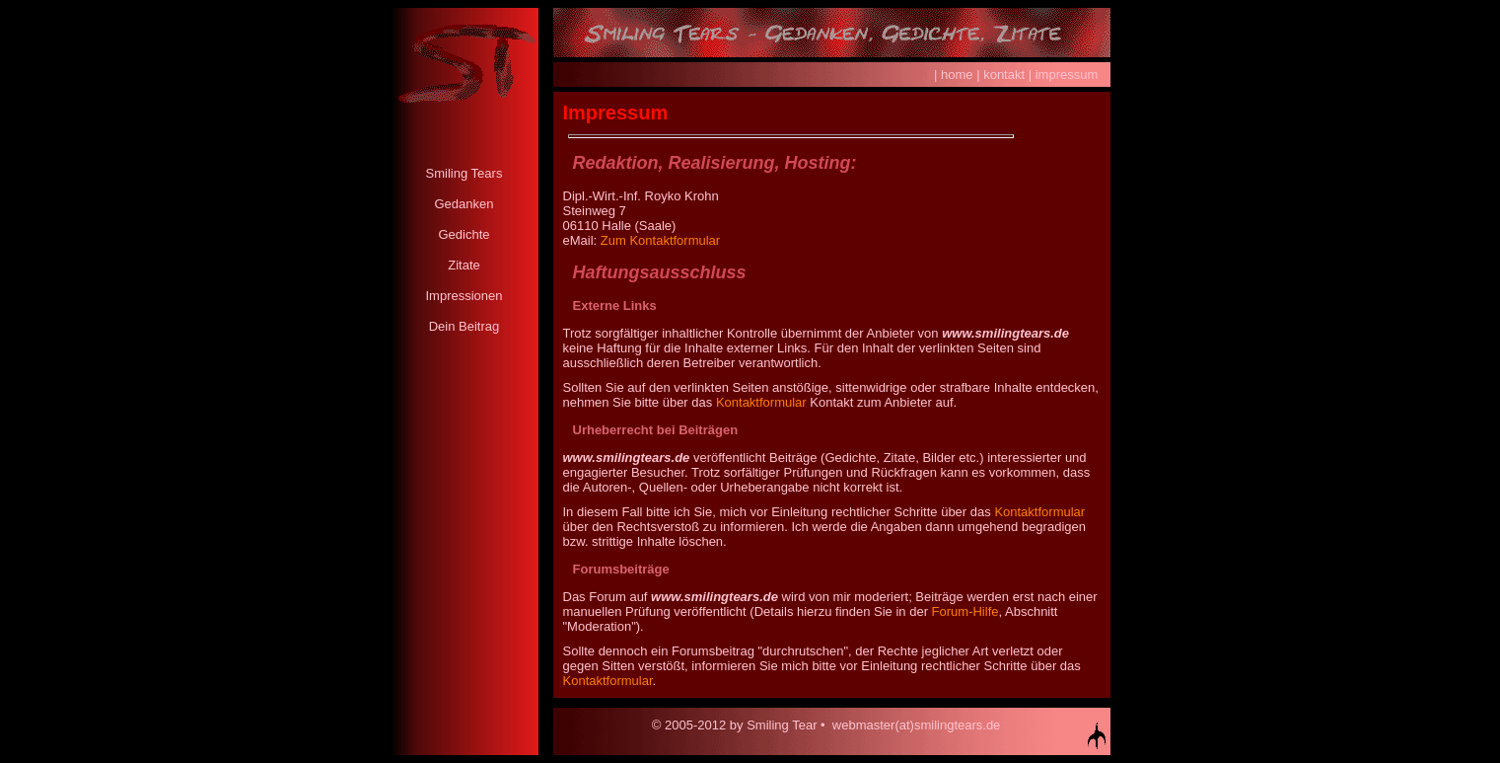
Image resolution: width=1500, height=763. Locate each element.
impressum (1067, 74)
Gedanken (464, 203)
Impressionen (463, 295)
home (957, 74)
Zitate (464, 265)
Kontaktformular (761, 402)
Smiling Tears (464, 173)
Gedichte (463, 234)
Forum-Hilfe (965, 611)
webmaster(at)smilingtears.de (916, 725)
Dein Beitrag (464, 326)
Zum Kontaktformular (660, 240)
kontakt (1004, 74)
